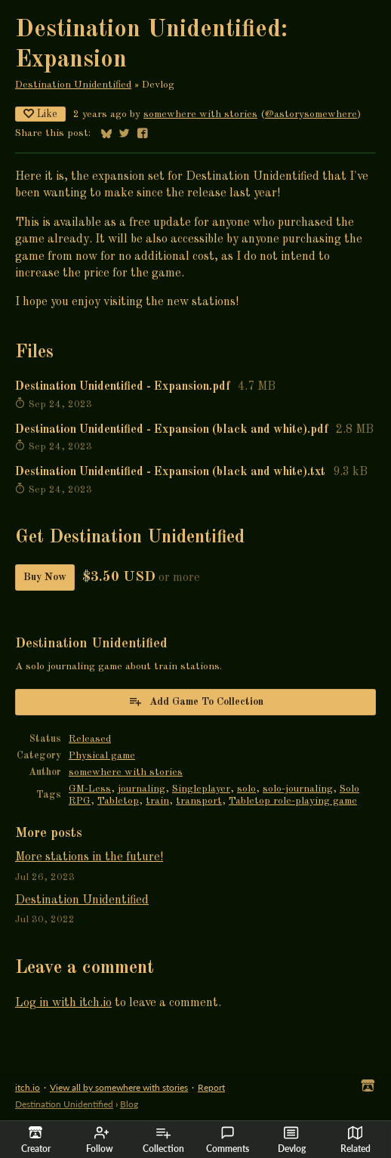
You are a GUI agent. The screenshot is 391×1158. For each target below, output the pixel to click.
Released (90, 739)
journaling (141, 789)
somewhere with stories (200, 114)
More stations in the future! (89, 857)
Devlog (292, 1140)
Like (40, 113)
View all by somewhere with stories (119, 1087)
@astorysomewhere (311, 114)
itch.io (27, 1087)
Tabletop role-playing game (293, 801)
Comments (227, 1140)
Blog (129, 1104)
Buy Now (44, 577)
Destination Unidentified (73, 85)
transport (199, 801)
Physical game (102, 756)
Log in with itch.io (63, 1003)
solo (246, 789)
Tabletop (118, 801)
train (157, 801)
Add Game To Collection (195, 701)
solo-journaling (298, 789)
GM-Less (90, 789)
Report (211, 1087)
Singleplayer (201, 789)
